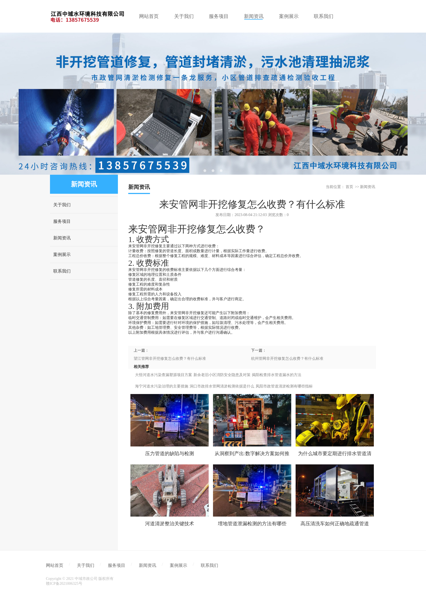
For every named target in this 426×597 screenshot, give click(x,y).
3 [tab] (221, 170)
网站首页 (54, 565)
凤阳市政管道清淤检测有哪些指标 (284, 386)
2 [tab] (213, 170)
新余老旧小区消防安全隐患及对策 (221, 375)
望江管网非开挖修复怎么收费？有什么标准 (170, 359)
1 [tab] (204, 170)
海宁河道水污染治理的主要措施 (161, 386)
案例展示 (62, 254)
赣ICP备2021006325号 (64, 584)
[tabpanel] (213, 104)
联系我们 (62, 271)
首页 (349, 187)
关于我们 (62, 204)
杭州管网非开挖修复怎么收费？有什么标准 (287, 359)
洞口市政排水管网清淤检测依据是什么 (222, 386)
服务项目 (62, 221)
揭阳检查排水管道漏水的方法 (276, 375)
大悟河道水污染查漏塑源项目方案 (163, 375)
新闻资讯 (62, 238)
